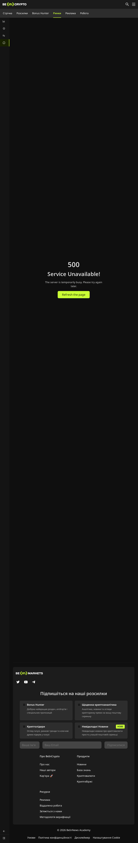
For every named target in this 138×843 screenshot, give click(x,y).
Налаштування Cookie (106, 837)
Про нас (45, 764)
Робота (84, 13)
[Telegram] (34, 682)
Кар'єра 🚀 (46, 775)
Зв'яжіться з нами (51, 811)
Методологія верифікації (55, 817)
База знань (84, 770)
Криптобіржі (84, 781)
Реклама (70, 13)
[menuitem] (4, 21)
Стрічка (7, 13)
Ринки (57, 13)
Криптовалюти (86, 775)
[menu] (4, 32)
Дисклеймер (82, 837)
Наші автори (48, 770)
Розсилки (22, 13)
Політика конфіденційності (55, 837)
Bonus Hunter (40, 13)
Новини (81, 764)
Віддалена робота (51, 805)
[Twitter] (18, 682)
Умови (31, 837)
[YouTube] (26, 682)
